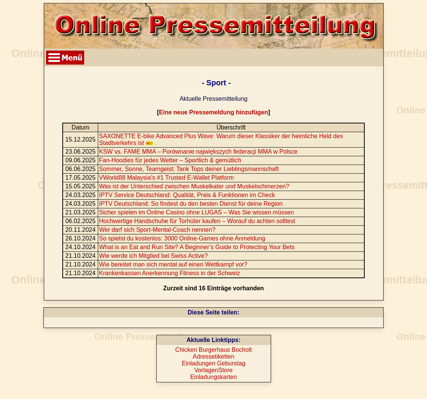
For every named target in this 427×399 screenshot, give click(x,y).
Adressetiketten (213, 356)
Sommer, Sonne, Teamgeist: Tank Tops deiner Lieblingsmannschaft (189, 169)
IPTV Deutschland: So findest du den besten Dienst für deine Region (191, 203)
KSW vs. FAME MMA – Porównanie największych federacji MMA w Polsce (198, 151)
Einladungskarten (213, 377)
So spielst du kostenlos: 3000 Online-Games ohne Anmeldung (182, 238)
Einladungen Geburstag (213, 363)
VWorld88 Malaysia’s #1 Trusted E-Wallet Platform (166, 177)
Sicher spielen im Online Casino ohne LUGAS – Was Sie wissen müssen (196, 212)
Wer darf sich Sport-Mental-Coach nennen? (157, 229)
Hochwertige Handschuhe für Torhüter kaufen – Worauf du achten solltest (197, 221)
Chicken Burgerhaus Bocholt (213, 350)
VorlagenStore (213, 370)
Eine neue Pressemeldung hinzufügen (213, 112)
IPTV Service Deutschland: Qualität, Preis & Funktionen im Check (187, 195)
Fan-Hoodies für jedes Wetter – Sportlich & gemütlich (170, 160)
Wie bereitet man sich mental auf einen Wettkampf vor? (173, 264)
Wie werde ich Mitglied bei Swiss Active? (153, 256)
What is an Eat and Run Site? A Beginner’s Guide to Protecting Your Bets (196, 247)
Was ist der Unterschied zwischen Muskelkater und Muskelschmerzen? (194, 186)
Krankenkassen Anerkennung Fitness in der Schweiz (169, 273)
